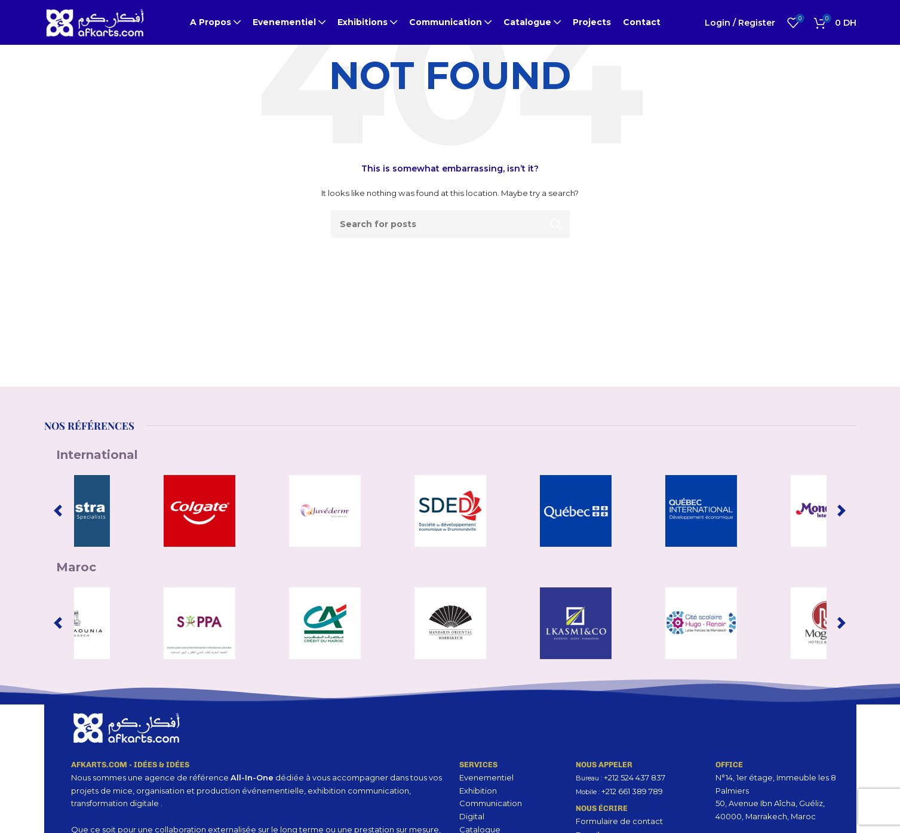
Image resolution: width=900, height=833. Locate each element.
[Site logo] (95, 21)
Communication (490, 803)
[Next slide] (841, 511)
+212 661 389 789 (632, 791)
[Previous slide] (58, 511)
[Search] (450, 224)
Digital (471, 816)
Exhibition (478, 790)
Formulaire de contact (619, 821)
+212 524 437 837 (634, 777)
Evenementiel (486, 777)
